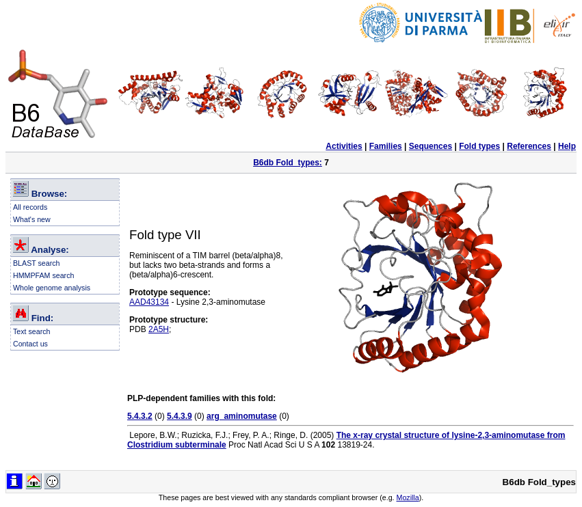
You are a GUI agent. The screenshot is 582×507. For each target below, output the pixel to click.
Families (385, 146)
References (529, 146)
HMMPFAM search (43, 275)
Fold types (479, 146)
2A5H (158, 329)
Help (567, 146)
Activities (344, 146)
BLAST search (36, 263)
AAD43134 (149, 302)
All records (30, 207)
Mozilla (408, 497)
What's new (32, 219)
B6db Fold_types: (287, 162)
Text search (32, 331)
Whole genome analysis (51, 288)
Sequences (430, 146)
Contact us (30, 344)
